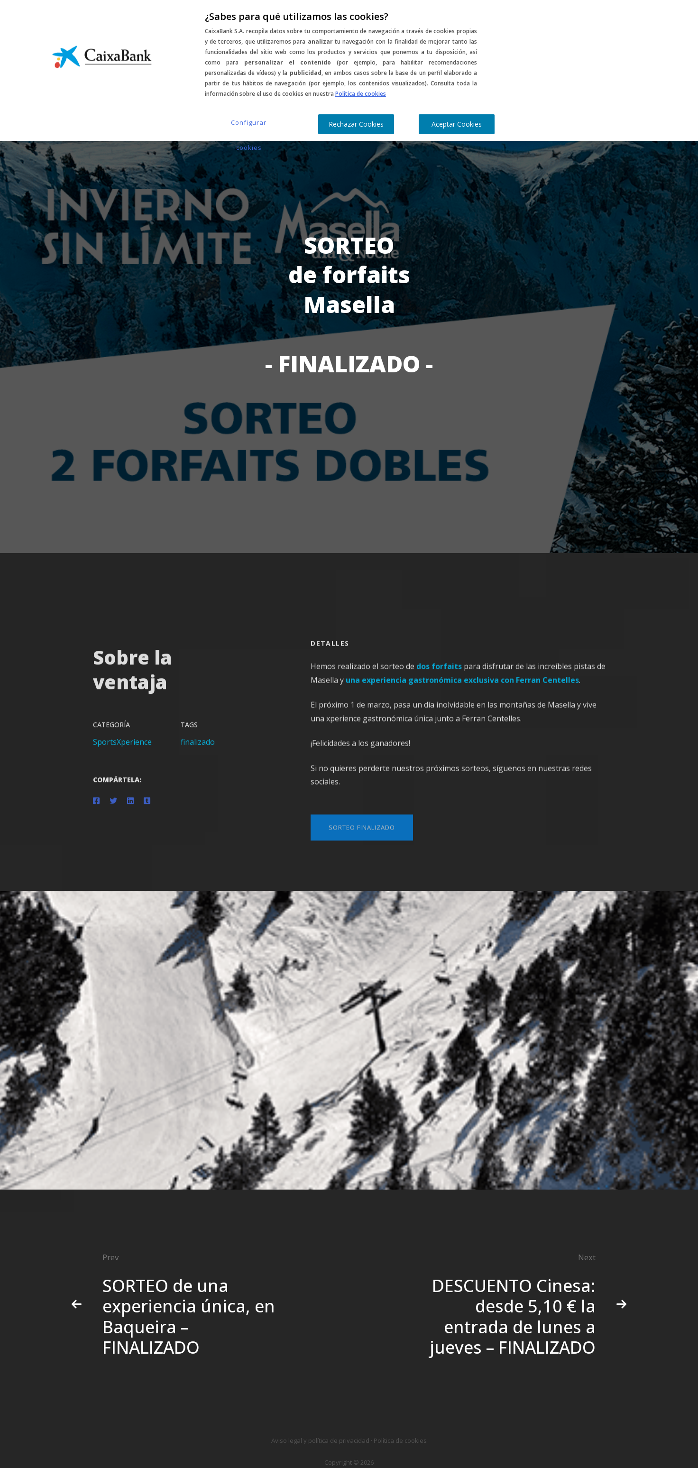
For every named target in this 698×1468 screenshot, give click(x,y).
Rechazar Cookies (356, 124)
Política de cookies (360, 94)
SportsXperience (122, 750)
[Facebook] (96, 808)
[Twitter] (113, 808)
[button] (362, 843)
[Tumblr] (147, 808)
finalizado (198, 750)
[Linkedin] (130, 808)
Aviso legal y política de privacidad (320, 1440)
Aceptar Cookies (457, 124)
